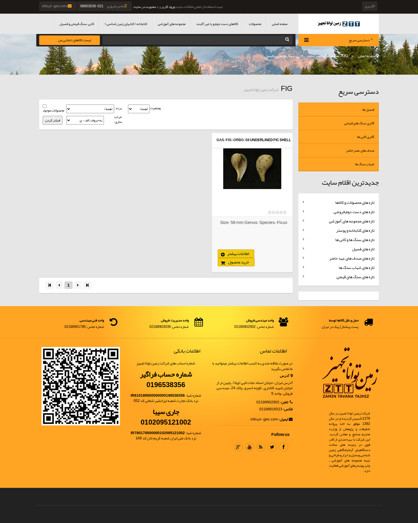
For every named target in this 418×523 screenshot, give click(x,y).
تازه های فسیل (363, 249)
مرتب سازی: (118, 119)
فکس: (288, 409)
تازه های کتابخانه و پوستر (355, 230)
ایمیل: (286, 419)
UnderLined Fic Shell (270, 139)
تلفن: (286, 402)
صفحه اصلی (279, 23)
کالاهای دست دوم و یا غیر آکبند (217, 23)
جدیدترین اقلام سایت (350, 182)
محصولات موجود (53, 110)
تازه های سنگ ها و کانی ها (354, 240)
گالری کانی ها (365, 136)
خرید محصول (238, 262)
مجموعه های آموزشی (171, 23)
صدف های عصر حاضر (322, 56)
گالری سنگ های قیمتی (359, 123)
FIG (345, 56)
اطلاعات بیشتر (238, 253)
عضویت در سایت (144, 6)
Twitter (272, 447)
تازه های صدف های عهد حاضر (351, 258)
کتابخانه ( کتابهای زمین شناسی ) (126, 23)
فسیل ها (368, 109)
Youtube (249, 447)
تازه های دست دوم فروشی (354, 212)
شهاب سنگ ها (364, 164)
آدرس (286, 376)
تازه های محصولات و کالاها (354, 202)
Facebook (283, 447)
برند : (118, 108)
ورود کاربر (168, 6)
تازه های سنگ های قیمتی (355, 277)
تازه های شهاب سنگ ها (356, 267)
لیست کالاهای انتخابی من (74, 40)
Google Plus (238, 447)
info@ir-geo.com (57, 6)
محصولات (255, 23)
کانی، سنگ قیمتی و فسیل (77, 23)
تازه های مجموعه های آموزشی (351, 221)
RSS (261, 447)
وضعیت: (155, 108)
